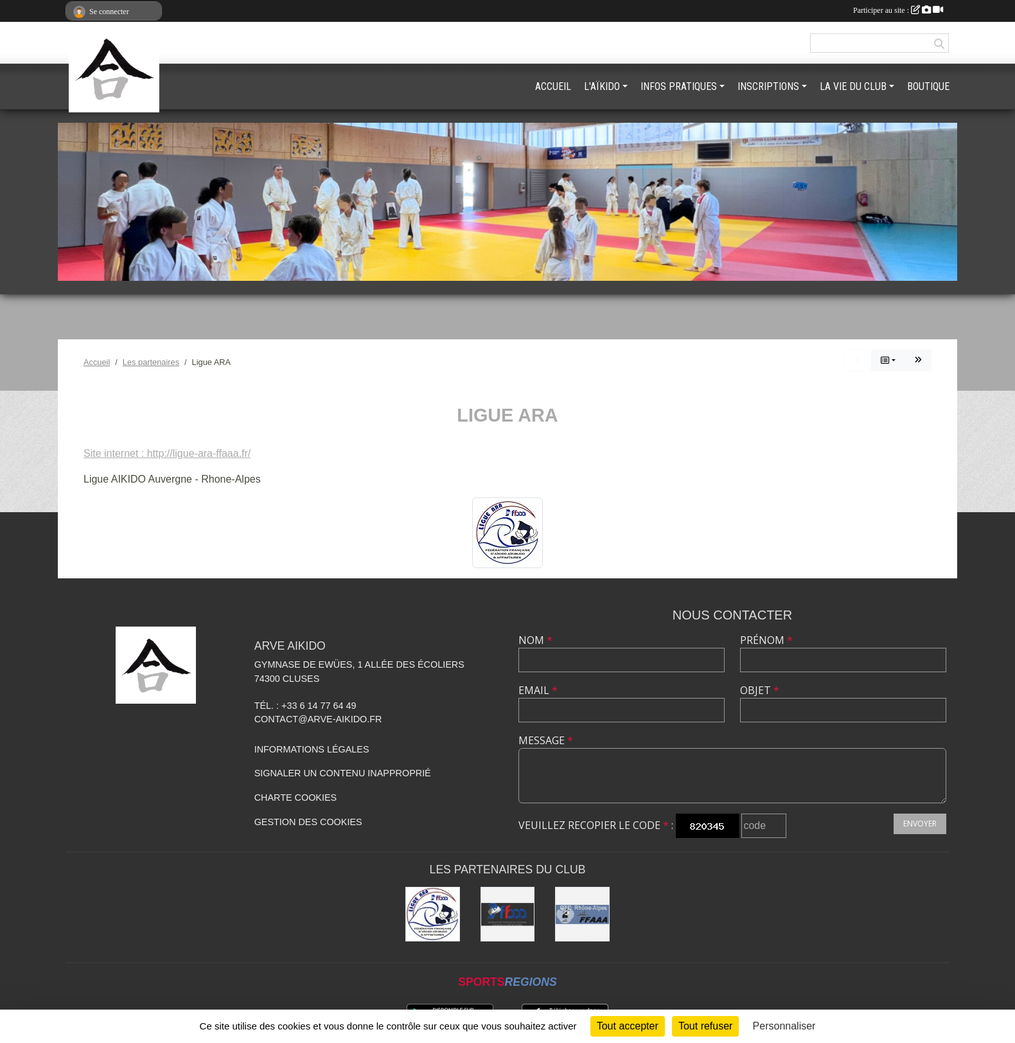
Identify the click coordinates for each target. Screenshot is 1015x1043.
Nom (535, 640)
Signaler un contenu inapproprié (342, 773)
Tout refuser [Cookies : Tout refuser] (705, 1026)
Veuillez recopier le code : (595, 825)
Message (545, 740)
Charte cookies (295, 797)
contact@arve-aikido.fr (318, 719)
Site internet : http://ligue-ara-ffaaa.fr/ (167, 453)
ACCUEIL (553, 86)
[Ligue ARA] (432, 914)
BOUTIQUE (928, 86)
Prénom (766, 640)
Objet (759, 690)
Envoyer (920, 823)
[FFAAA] (508, 914)
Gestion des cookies (308, 822)
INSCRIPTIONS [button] (768, 86)
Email (538, 690)
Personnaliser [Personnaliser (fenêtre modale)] (784, 1026)
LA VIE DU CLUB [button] (853, 86)
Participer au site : (898, 10)
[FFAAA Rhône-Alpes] (582, 914)
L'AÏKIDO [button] (602, 86)
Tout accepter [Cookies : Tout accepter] (627, 1026)
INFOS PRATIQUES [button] (678, 86)
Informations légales (311, 749)
